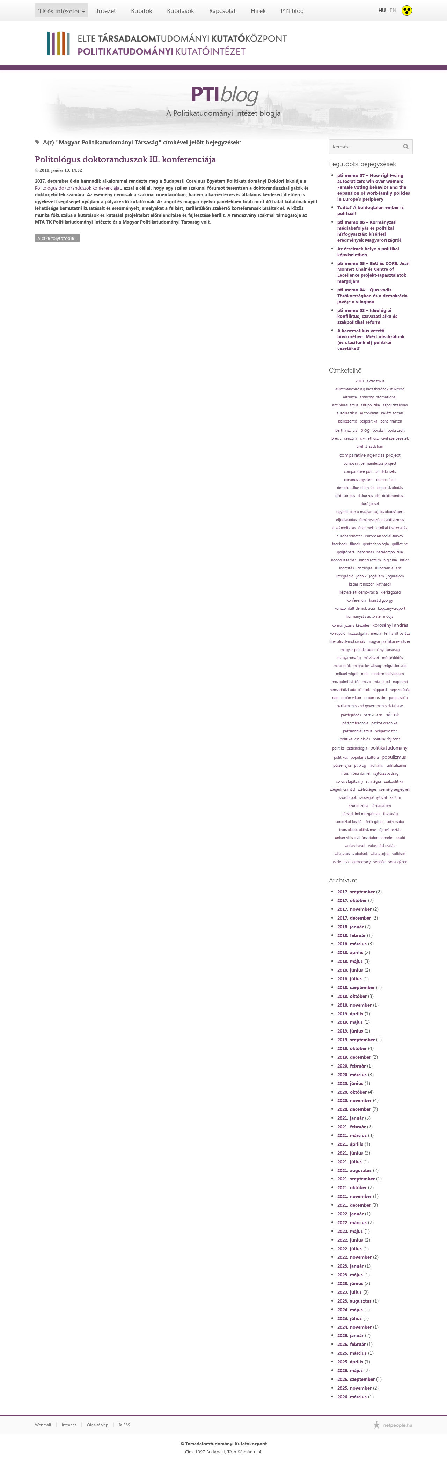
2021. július (349, 1161)
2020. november (354, 1100)
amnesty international (378, 397)
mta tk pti (382, 682)
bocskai (379, 430)
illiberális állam (388, 568)
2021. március (352, 1135)
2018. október (352, 996)
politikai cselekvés (355, 739)
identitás (346, 568)
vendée (379, 862)
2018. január (350, 926)
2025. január (350, 1335)
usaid (400, 838)
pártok (392, 714)
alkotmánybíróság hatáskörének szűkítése (369, 389)
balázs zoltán (392, 413)
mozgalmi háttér (346, 682)
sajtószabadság (385, 773)
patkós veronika (384, 723)
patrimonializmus (357, 731)
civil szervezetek (395, 438)
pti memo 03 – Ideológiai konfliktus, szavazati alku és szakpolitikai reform (367, 316)
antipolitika (370, 405)
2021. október (352, 1187)
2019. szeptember (356, 1039)
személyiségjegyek (394, 790)
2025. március (352, 1353)
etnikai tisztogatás (391, 528)
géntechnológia (376, 544)
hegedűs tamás (343, 560)
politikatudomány (389, 747)
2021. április (350, 1144)
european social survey (384, 536)
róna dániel (361, 773)
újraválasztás (390, 830)
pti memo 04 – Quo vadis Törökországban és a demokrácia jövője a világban (372, 295)
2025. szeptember (356, 1379)
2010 (360, 381)
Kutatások (180, 10)
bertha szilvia (346, 430)
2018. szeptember (356, 987)
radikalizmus (396, 765)
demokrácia (386, 480)
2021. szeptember (356, 1179)
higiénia (390, 560)
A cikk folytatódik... (57, 238)
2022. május (350, 1231)
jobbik (361, 576)
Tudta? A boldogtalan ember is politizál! (370, 210)
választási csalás (381, 846)
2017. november (354, 909)
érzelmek (366, 528)
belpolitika (369, 421)
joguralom (395, 576)
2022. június (350, 1240)
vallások (398, 854)
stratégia (373, 781)
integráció (344, 576)
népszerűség (400, 690)
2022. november (354, 1257)
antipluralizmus (345, 405)
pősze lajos (342, 765)
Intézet (106, 10)
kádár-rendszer (361, 584)
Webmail (43, 1425)
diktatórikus (345, 496)
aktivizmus (375, 381)
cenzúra (350, 438)
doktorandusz (393, 496)
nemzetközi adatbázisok (350, 690)
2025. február (351, 1344)
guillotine (400, 544)
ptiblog (360, 765)
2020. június (350, 1083)
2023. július (349, 1292)
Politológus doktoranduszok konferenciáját (78, 188)
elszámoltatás (344, 528)
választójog (380, 854)
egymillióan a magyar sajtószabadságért (370, 512)
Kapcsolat (222, 10)
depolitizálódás (390, 488)
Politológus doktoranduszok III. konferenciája (125, 159)
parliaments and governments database (370, 706)
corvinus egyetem (358, 480)
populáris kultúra (365, 757)
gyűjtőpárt (345, 552)
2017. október (352, 900)
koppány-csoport (391, 608)
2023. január (350, 1266)
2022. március (352, 1222)
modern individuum (387, 674)
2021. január (350, 1118)
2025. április (350, 1362)
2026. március (352, 1396)
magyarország (349, 658)
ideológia (364, 568)
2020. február (351, 1066)
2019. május (350, 1022)
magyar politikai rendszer (389, 642)
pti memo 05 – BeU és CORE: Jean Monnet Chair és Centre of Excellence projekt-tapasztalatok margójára (373, 272)
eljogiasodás (346, 520)
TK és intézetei (58, 11)
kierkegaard (391, 592)
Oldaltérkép (97, 1425)
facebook (339, 544)
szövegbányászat (373, 798)
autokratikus (347, 413)
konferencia (356, 600)
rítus (345, 773)
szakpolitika (393, 781)
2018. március (352, 944)
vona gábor (397, 862)
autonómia (369, 413)
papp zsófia (398, 698)
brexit (336, 438)
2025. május (350, 1370)
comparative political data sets (370, 472)
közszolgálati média (364, 634)
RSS (124, 1425)
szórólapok (348, 798)
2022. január (350, 1214)
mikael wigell (347, 674)
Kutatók (141, 10)
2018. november (354, 1005)
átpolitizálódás (395, 405)
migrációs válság (367, 666)
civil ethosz (369, 438)
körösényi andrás (390, 625)
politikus (341, 757)
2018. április (350, 952)
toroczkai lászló (348, 822)
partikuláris (373, 715)
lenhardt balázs (397, 634)
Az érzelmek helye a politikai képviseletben (368, 252)
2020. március (352, 1074)
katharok (383, 584)
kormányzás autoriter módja (370, 616)
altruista (350, 397)
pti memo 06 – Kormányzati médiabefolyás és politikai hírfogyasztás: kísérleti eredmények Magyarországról (369, 231)
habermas (365, 552)
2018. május (350, 961)
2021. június (350, 1153)
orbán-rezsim (375, 698)
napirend (400, 682)
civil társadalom (370, 446)
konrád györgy (381, 600)
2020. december (354, 1109)
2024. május (350, 1309)
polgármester (386, 731)
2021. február (351, 1126)
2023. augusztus (354, 1301)
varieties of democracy (352, 862)
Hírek (258, 10)
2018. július (349, 979)
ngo (335, 698)
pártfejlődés (351, 715)
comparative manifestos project (370, 464)
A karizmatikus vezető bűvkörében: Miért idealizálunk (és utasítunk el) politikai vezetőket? (370, 339)
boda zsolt (396, 430)
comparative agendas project (370, 455)
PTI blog (292, 10)
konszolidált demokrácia (355, 608)
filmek (355, 544)
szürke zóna (358, 806)
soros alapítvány (349, 781)
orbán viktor (351, 698)
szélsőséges (367, 790)
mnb (364, 674)
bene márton (391, 421)
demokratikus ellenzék (355, 488)
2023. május (350, 1274)
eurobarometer (349, 536)
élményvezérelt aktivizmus (381, 520)
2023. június (350, 1283)
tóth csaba (395, 822)
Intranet (69, 1425)
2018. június (350, 970)
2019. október (352, 1048)
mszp (366, 682)
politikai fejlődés (386, 739)
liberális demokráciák (347, 642)
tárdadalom (381, 806)
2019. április (350, 1013)
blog (365, 429)
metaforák (342, 666)
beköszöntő (347, 421)
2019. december (354, 1057)
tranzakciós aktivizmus (357, 830)
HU (382, 10)
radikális (376, 765)
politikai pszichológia (349, 748)
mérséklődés (392, 658)
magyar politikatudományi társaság (370, 650)
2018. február (351, 935)
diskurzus (365, 496)
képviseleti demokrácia (358, 592)
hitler (404, 560)
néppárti (380, 690)
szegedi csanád (342, 790)
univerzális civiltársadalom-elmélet (364, 838)
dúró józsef (370, 504)
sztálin (395, 798)
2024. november (354, 1327)
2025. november (354, 1388)
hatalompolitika (389, 552)
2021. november (354, 1196)
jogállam (376, 576)
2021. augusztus (354, 1170)
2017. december (354, 918)
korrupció (337, 634)
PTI (223, 93)
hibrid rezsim (370, 560)
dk (377, 496)
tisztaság (390, 814)
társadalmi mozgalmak (361, 814)
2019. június (350, 1031)
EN (393, 10)
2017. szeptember (356, 891)
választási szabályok (351, 854)
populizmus (394, 756)
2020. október (352, 1092)
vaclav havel (355, 846)
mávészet (371, 658)
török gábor (374, 822)
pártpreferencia (355, 723)
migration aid (395, 666)
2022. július (349, 1249)
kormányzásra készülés (350, 625)
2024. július (349, 1318)
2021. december (354, 1205)
